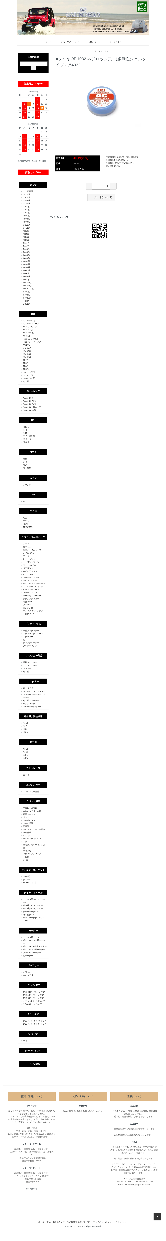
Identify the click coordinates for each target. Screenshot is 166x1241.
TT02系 (26, 295)
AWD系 (26, 345)
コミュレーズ (33, 768)
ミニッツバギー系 (31, 323)
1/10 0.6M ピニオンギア (34, 992)
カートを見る (113, 42)
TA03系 (26, 249)
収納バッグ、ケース (32, 854)
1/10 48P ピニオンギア (33, 995)
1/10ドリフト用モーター (34, 949)
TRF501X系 (28, 289)
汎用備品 (27, 832)
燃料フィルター (30, 662)
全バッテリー (29, 975)
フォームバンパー (31, 565)
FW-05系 (27, 354)
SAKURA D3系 (30, 401)
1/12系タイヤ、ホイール (34, 905)
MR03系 (26, 336)
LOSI (25, 524)
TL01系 (26, 279)
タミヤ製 (27, 879)
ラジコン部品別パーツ (33, 537)
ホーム (46, 42)
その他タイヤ (29, 914)
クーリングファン (31, 562)
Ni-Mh (25, 723)
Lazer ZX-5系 (29, 378)
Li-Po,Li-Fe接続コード (33, 706)
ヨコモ (33, 452)
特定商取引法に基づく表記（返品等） (123, 157)
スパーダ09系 (29, 372)
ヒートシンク (29, 559)
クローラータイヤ (31, 911)
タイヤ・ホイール (31, 580)
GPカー (26, 860)
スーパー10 (28, 375)
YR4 (25, 459)
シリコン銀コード (31, 589)
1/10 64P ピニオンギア (33, 998)
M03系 (26, 231)
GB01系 (26, 225)
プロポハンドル (33, 623)
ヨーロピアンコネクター (34, 691)
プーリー (27, 605)
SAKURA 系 (28, 398)
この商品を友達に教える (117, 160)
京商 (33, 314)
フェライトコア (30, 592)
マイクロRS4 (29, 436)
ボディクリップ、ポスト (34, 611)
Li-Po (25, 732)
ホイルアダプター (31, 571)
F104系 (26, 209)
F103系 (26, 206)
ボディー (27, 544)
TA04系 (26, 252)
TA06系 (26, 258)
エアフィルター (30, 665)
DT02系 (26, 203)
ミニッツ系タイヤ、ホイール (34, 901)
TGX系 (26, 273)
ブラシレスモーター (32, 952)
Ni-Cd (25, 726)
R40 (25, 430)
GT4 (25, 462)
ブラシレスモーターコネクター (34, 696)
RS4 (25, 433)
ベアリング (28, 568)
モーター (27, 556)
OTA (33, 494)
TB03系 (26, 267)
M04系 (26, 234)
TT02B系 (27, 298)
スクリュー (28, 636)
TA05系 (26, 255)
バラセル (27, 972)
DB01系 (26, 304)
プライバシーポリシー (103, 1222)
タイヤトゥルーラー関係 (34, 829)
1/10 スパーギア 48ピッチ (35, 1021)
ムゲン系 (27, 485)
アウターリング (30, 646)
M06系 (26, 240)
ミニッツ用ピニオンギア (34, 1001)
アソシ (26, 521)
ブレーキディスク (31, 577)
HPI (33, 420)
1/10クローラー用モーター (34, 942)
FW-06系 (27, 357)
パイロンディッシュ (32, 838)
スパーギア (33, 1014)
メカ (25, 817)
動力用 (33, 742)
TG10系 (26, 270)
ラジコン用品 (33, 801)
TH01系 (26, 276)
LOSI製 (26, 876)
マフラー (27, 668)
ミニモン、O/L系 (31, 339)
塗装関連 (27, 851)
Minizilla (26, 442)
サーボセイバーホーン (33, 595)
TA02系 (26, 246)
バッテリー (33, 965)
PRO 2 (26, 427)
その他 (26, 301)
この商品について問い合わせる (120, 163)
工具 (25, 841)
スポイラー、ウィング (33, 586)
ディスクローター (31, 642)
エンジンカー (29, 608)
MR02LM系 (28, 329)
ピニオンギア (29, 574)
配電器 (26, 826)
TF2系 (26, 360)
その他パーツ (29, 614)
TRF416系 (27, 285)
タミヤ (105, 51)
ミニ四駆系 (28, 191)
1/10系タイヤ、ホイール (34, 908)
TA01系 (26, 243)
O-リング (33, 1033)
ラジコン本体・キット (33, 869)
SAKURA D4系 (30, 404)
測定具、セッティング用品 (34, 846)
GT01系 (26, 228)
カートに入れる (101, 197)
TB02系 (26, 264)
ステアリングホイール (33, 633)
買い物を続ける (113, 166)
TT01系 (26, 292)
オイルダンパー (30, 553)
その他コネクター (31, 700)
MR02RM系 (28, 333)
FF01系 (26, 216)
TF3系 (26, 363)
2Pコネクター (29, 688)
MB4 (25, 465)
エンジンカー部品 (33, 655)
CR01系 (26, 197)
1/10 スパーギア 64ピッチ (35, 1024)
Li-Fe (25, 729)
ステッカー (28, 547)
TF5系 (26, 369)
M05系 (26, 237)
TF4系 (26, 366)
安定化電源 (28, 823)
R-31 (25, 501)
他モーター (28, 955)
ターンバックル (33, 1050)
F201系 (26, 213)
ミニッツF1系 (29, 320)
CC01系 (26, 194)
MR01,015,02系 (30, 326)
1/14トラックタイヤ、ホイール (34, 919)
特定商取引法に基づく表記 (79, 1222)
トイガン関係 (33, 1064)
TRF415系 (27, 282)
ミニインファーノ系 (32, 342)
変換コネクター (30, 814)
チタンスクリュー (31, 598)
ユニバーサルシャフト (33, 550)
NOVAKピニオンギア (32, 1004)
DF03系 (26, 200)
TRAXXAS (27, 527)
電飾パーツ (28, 602)
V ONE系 (27, 348)
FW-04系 (27, 351)
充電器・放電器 (30, 808)
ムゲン (33, 478)
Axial (25, 518)
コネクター (33, 681)
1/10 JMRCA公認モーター (35, 946)
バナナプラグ (29, 703)
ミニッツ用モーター (32, 937)
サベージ (27, 439)
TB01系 (26, 261)
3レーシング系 (29, 882)
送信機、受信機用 (33, 716)
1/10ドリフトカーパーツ (34, 583)
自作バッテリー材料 (32, 811)
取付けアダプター (31, 630)
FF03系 (26, 222)
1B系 (25, 1040)
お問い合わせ (92, 42)
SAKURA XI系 (29, 410)
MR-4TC (27, 468)
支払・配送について (68, 42)
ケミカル (27, 835)
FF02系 (26, 219)
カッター (27, 775)
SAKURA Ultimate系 (32, 407)
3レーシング (33, 391)
